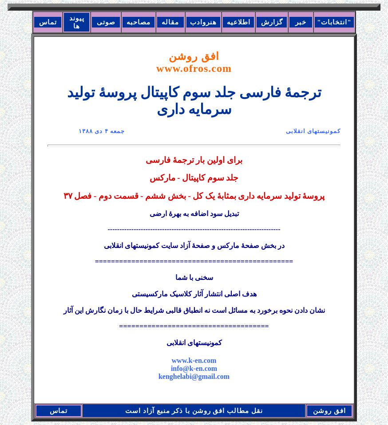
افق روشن (194, 62)
